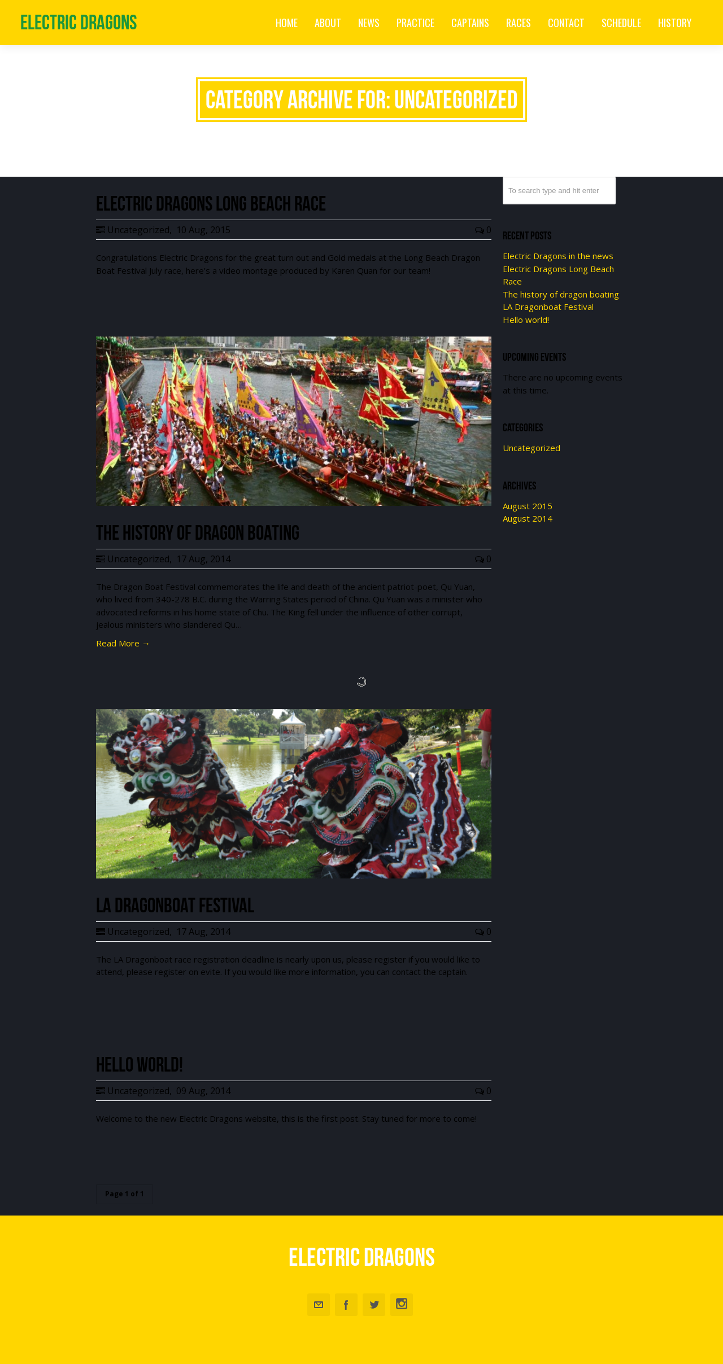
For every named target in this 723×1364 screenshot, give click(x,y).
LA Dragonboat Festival (548, 306)
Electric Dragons (78, 22)
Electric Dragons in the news (558, 255)
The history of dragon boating (561, 294)
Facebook (346, 1304)
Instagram (401, 1304)
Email (318, 1304)
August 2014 (527, 518)
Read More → (123, 643)
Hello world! (526, 319)
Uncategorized (138, 230)
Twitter (374, 1304)
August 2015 (527, 506)
